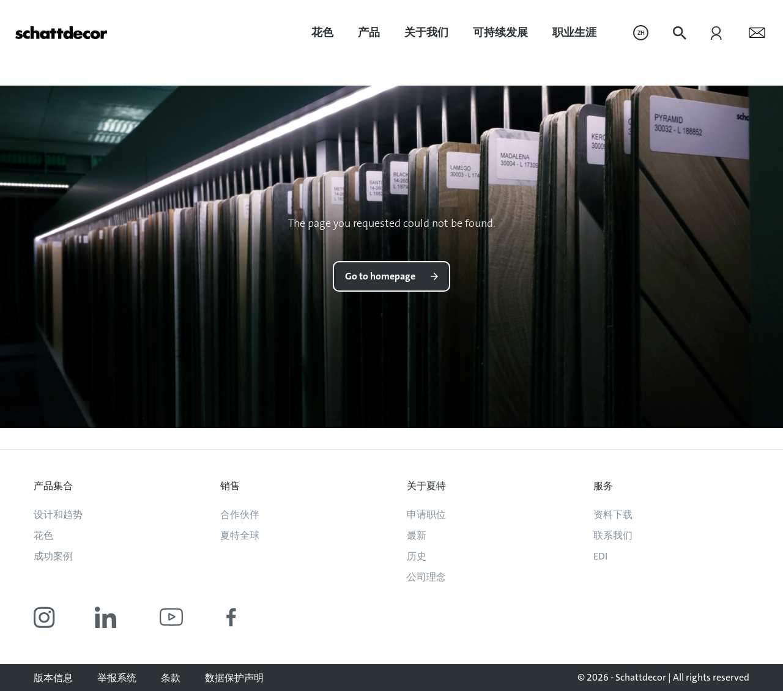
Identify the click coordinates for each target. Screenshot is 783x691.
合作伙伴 (239, 514)
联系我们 (613, 535)
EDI (600, 556)
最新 (416, 535)
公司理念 (426, 577)
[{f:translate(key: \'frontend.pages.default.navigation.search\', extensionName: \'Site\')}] (679, 33)
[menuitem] (322, 32)
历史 (416, 556)
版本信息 (53, 677)
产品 (369, 32)
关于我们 (426, 32)
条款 (170, 677)
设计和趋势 (58, 514)
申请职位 (426, 514)
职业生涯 (574, 32)
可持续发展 (500, 32)
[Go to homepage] (61, 32)
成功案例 (53, 556)
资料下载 (613, 514)
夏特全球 (239, 535)
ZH (641, 33)
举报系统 (116, 677)
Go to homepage (380, 276)
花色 (322, 32)
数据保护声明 (234, 677)
